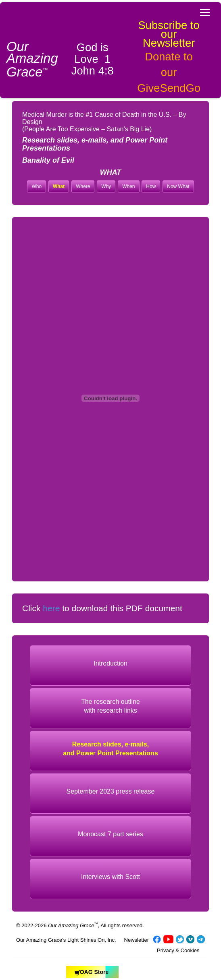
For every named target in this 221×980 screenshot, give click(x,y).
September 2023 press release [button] (111, 791)
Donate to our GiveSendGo (168, 72)
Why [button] (106, 186)
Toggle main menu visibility (205, 10)
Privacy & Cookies (178, 950)
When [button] (128, 186)
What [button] (59, 186)
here (51, 608)
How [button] (151, 186)
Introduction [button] (110, 663)
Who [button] (36, 186)
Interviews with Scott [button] (110, 876)
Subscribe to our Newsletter (168, 34)
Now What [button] (178, 186)
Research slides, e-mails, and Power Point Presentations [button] (110, 748)
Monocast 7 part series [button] (110, 834)
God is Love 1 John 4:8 (92, 59)
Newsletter (136, 940)
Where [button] (83, 186)
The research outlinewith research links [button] (110, 705)
